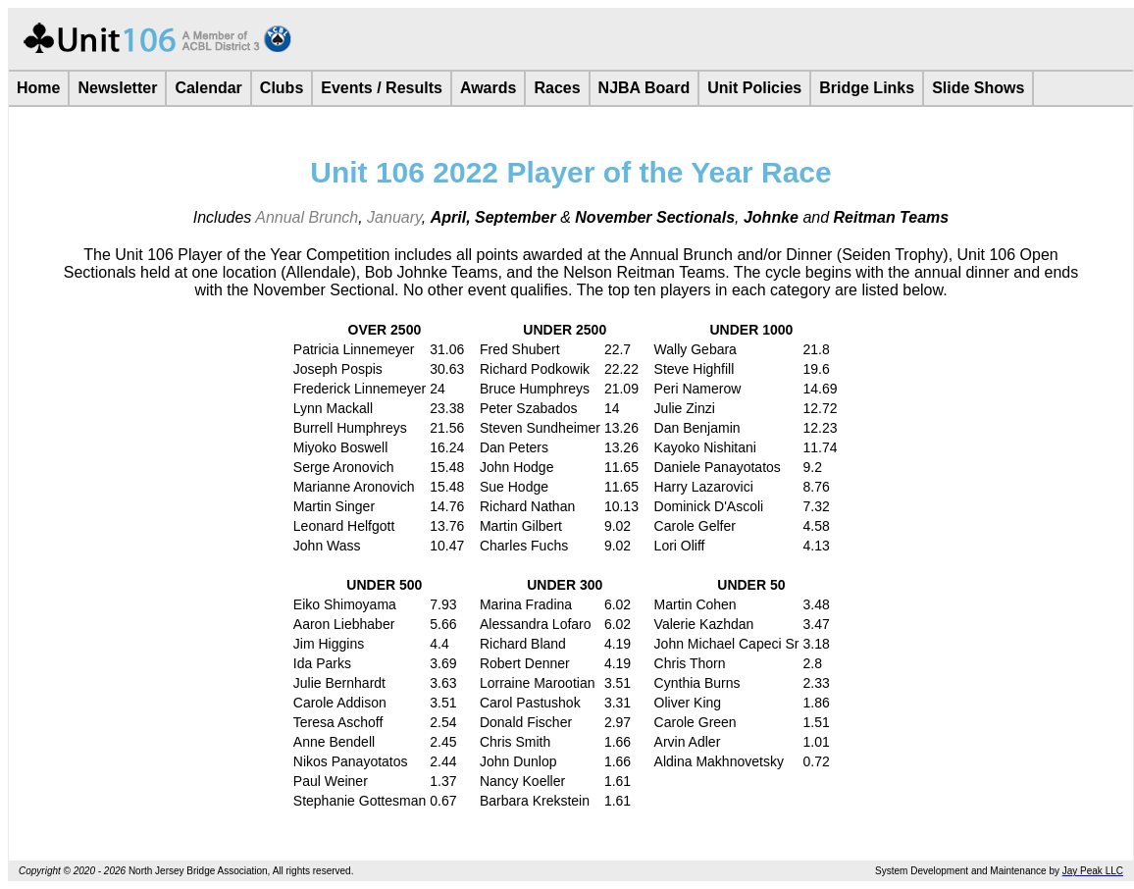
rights (298, 870)
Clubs (281, 87)
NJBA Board (644, 87)
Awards (488, 87)
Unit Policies (754, 87)
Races (557, 87)
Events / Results (381, 87)
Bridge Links (866, 87)
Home (38, 87)
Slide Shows (978, 87)
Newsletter (117, 87)
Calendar (208, 87)
